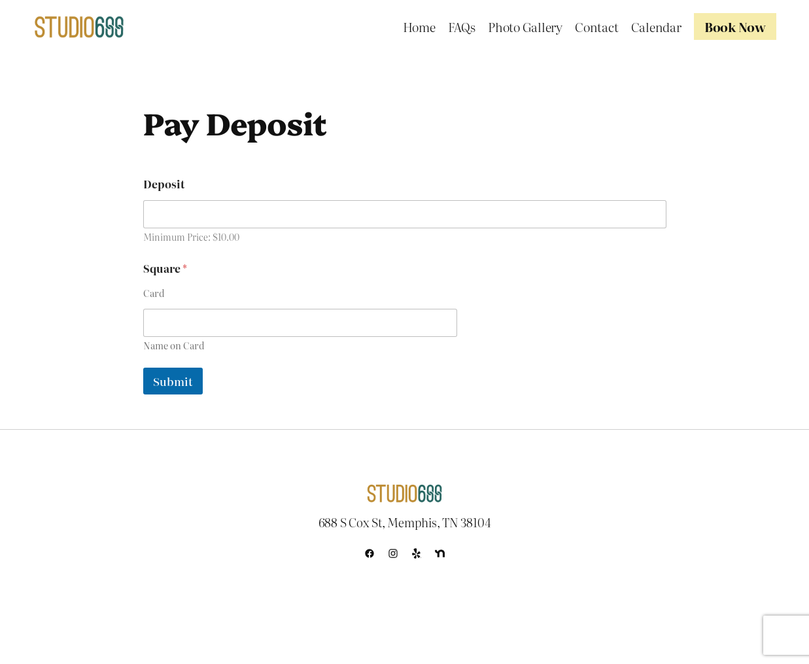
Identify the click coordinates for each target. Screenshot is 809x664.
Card (154, 293)
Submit (173, 381)
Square (165, 268)
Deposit (163, 184)
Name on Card (174, 345)
